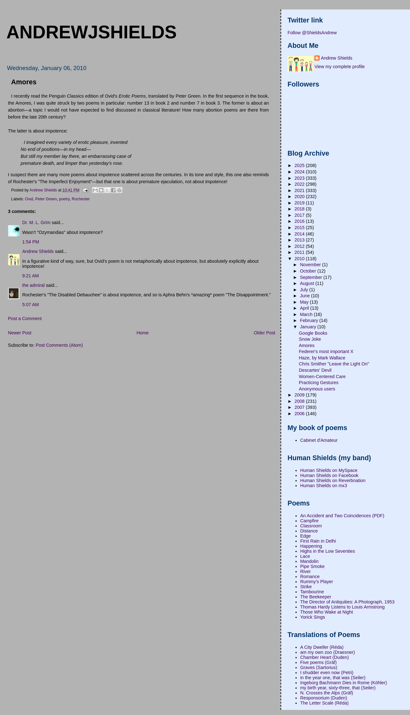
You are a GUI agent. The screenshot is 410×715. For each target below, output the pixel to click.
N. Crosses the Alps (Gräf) (326, 692)
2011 (300, 252)
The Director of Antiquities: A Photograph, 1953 (347, 601)
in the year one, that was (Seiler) (333, 677)
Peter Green (46, 199)
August (307, 283)
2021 (300, 190)
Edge (305, 535)
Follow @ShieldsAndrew (312, 32)
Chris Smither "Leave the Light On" (334, 363)
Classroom (311, 525)
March (307, 314)
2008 (300, 401)
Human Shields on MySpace (328, 470)
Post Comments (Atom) (59, 345)
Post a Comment (25, 318)
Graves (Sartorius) (318, 667)
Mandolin (309, 561)
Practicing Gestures (319, 382)
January (308, 326)
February (309, 320)
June (305, 295)
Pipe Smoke (312, 566)
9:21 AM (30, 275)
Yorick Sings (312, 617)
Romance (310, 576)
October (308, 271)
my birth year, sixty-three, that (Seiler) (338, 687)
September (311, 277)
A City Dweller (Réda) (322, 647)
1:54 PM (30, 241)
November (311, 264)
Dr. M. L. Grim (36, 222)
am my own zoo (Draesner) (327, 652)
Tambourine (312, 591)
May (305, 302)
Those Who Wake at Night (326, 612)
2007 (300, 407)
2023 (300, 178)
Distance (309, 530)
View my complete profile (339, 66)
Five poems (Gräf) (318, 662)
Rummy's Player (316, 581)
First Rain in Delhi (318, 541)
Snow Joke (310, 339)
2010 (300, 258)
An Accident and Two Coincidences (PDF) (342, 515)
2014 (300, 233)
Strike (306, 586)
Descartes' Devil (315, 370)
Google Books (313, 333)
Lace (305, 556)
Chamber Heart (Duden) (324, 657)
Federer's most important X (326, 351)
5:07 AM (30, 304)
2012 (300, 246)
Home (142, 332)
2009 (300, 394)
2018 (300, 208)
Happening (311, 546)
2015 (300, 227)
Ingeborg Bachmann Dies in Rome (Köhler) (343, 682)
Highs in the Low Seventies (327, 551)
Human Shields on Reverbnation (333, 480)
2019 (300, 202)
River (305, 571)
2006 (300, 413)
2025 (300, 165)
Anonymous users (317, 388)
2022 (300, 184)
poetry (64, 199)
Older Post (264, 332)
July (304, 289)
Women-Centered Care (322, 376)
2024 (300, 171)
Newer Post (19, 332)
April (305, 308)
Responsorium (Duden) (323, 697)
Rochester (81, 199)
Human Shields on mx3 (323, 485)
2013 (300, 239)
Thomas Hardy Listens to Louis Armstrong (342, 606)
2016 (300, 221)
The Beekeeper (315, 596)
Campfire (309, 520)
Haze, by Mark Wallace (322, 357)
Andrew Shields (38, 251)
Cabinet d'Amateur (319, 440)
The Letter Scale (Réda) (324, 702)
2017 (300, 215)
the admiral (33, 285)
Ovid (29, 199)
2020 (300, 196)
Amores (306, 345)
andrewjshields (91, 32)
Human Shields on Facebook (329, 475)
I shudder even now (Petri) (327, 672)
